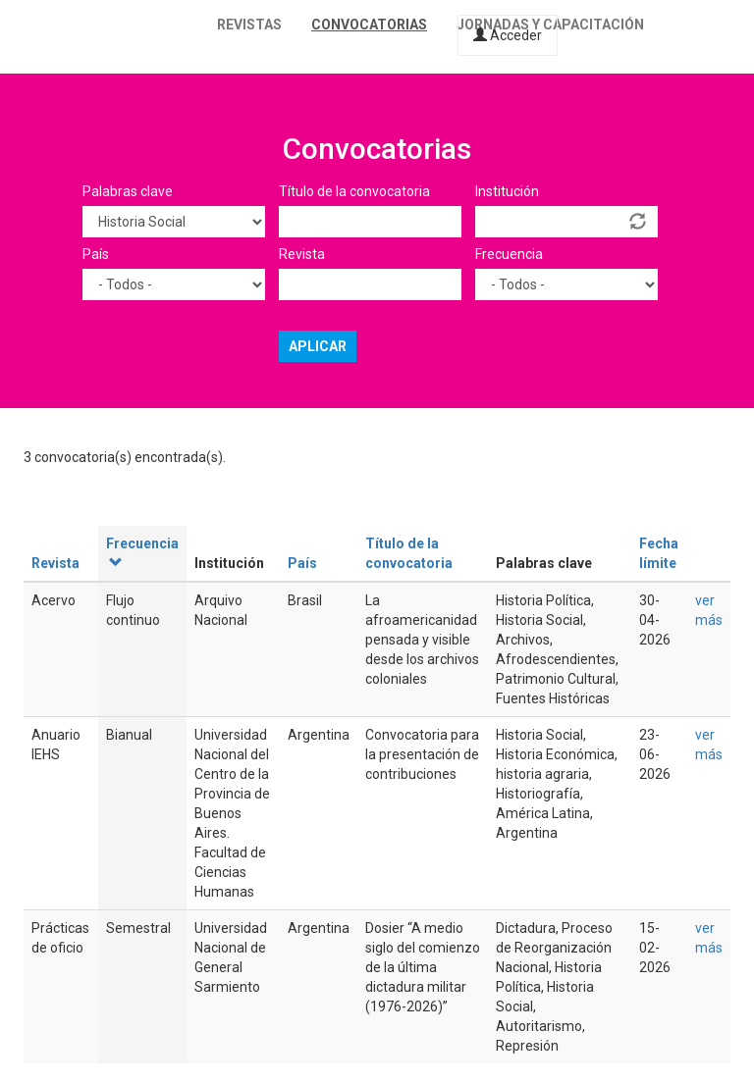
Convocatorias (369, 24)
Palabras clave (127, 191)
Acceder (507, 35)
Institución (507, 191)
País (95, 254)
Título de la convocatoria (354, 191)
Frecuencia (509, 254)
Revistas (249, 24)
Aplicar (318, 346)
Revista (302, 254)
